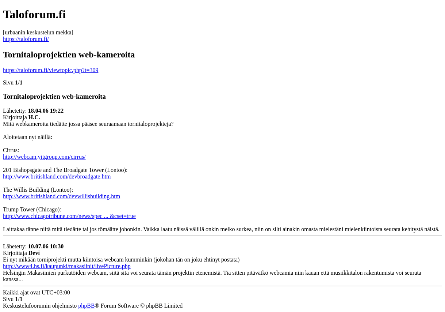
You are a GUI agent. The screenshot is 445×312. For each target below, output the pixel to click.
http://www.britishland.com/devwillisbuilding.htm (61, 196)
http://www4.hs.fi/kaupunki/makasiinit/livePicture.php (67, 266)
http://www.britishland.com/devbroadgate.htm (57, 176)
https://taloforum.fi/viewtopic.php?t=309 (50, 70)
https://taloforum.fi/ (26, 39)
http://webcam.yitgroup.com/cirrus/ (44, 157)
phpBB (86, 305)
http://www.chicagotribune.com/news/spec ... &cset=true (69, 216)
